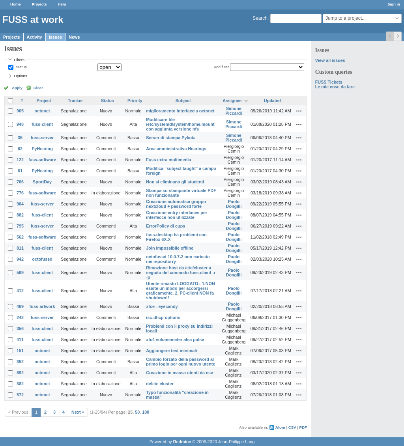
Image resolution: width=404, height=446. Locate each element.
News (74, 37)
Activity (34, 37)
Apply (17, 88)
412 (20, 290)
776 (20, 192)
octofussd (42, 259)
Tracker (75, 100)
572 (20, 394)
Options (20, 76)
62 (20, 148)
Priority (134, 100)
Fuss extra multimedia (168, 159)
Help (62, 4)
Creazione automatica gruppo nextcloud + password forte (176, 204)
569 (20, 272)
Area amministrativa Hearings (176, 148)
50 (137, 412)
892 (20, 372)
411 (20, 339)
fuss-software (42, 159)
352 (20, 361)
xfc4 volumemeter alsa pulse (175, 339)
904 (20, 204)
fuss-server (42, 137)
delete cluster (160, 383)
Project (44, 100)
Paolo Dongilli (234, 204)
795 (20, 226)
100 (145, 412)
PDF (303, 427)
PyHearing (42, 148)
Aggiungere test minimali (171, 350)
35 (20, 137)
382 (20, 383)
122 (20, 159)
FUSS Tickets (328, 82)
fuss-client (42, 124)
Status (20, 67)
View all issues (330, 60)
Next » (77, 412)
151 (20, 350)
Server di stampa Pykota (170, 137)
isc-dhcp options (163, 317)
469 (20, 306)
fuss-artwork (42, 306)
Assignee (232, 100)
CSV (292, 427)
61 (20, 170)
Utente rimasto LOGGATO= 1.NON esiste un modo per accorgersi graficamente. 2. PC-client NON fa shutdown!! (180, 290)
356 (20, 328)
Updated (272, 100)
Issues (55, 37)
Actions (299, 111)
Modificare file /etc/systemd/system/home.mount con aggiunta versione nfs (180, 124)
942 (20, 259)
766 (20, 181)
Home (15, 4)
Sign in (393, 4)
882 (20, 215)
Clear (38, 88)
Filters (19, 60)
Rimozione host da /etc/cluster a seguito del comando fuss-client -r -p (180, 272)
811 (20, 248)
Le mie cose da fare (335, 86)
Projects (39, 4)
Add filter (221, 67)
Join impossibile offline (169, 248)
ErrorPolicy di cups (165, 226)
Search (259, 18)
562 (20, 237)
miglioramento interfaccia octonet (180, 110)
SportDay (42, 181)
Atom (280, 427)
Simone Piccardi (233, 111)
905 (20, 110)
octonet (42, 110)
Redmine (182, 441)
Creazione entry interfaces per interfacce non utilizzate (176, 215)
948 (20, 124)
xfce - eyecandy (162, 306)
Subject (183, 100)
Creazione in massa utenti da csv (179, 372)
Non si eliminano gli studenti (175, 181)
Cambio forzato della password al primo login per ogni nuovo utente (180, 361)
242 (20, 317)
